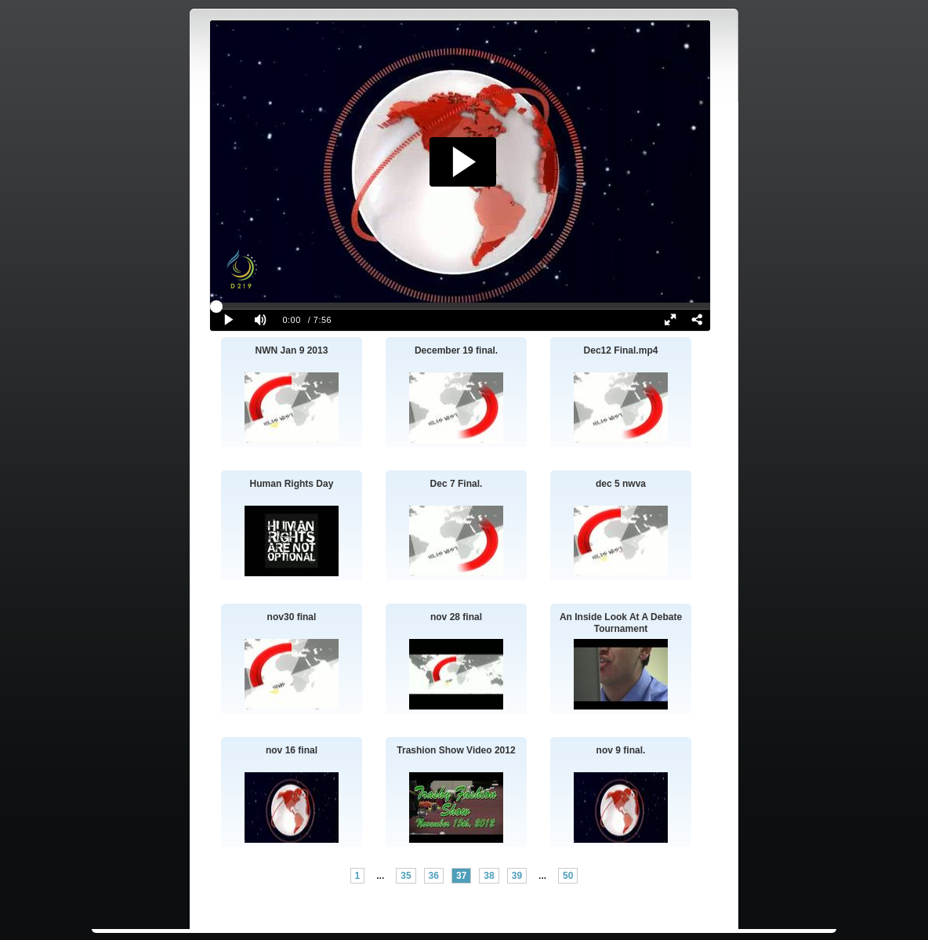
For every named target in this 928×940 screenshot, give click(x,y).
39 (517, 875)
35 (406, 875)
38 (489, 875)
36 (434, 875)
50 (568, 875)
